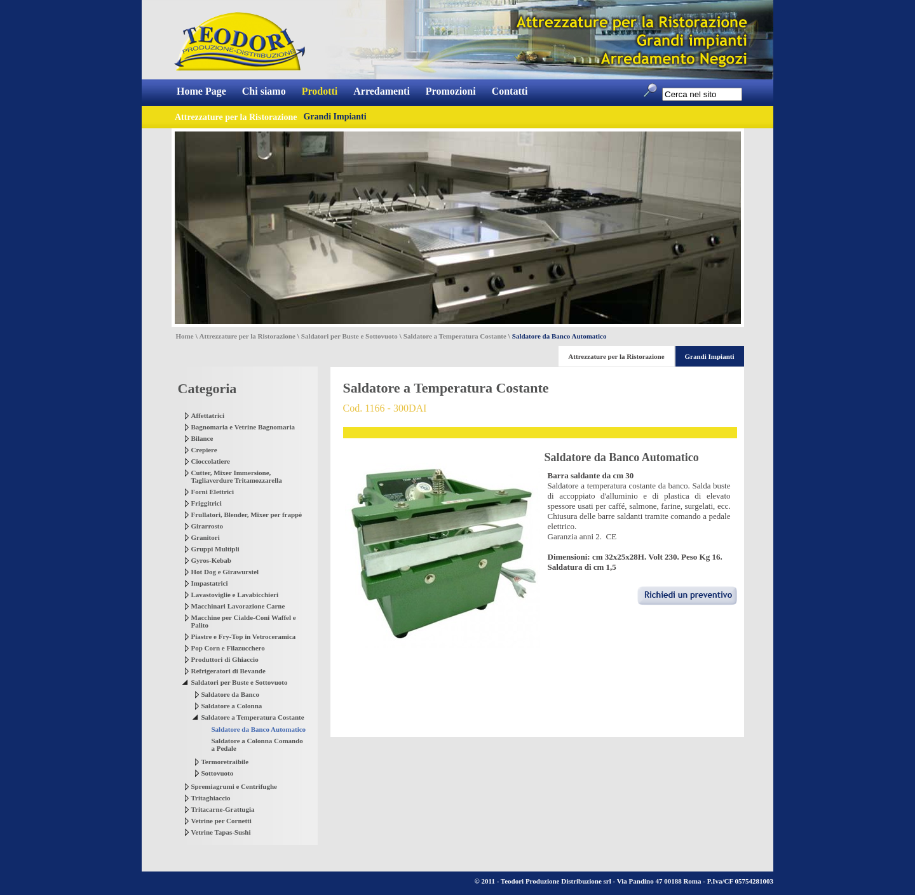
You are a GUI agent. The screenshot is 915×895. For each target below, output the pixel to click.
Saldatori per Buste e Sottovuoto (349, 336)
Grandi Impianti (334, 116)
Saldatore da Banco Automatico (259, 729)
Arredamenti (381, 91)
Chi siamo (264, 91)
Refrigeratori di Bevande (228, 671)
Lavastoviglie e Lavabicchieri (234, 594)
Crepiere (204, 450)
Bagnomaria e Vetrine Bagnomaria (243, 427)
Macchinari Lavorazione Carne (238, 606)
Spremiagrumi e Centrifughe (234, 786)
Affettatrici (208, 415)
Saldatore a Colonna (231, 706)
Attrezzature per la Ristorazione (247, 336)
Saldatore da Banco (230, 694)
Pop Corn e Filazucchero (228, 648)
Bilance (202, 438)
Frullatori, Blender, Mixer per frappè (246, 514)
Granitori (205, 537)
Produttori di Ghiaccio (225, 659)
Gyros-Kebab (211, 560)
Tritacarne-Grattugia (223, 809)
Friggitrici (206, 503)
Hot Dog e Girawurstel (225, 571)
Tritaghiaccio (211, 798)
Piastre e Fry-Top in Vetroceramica (243, 636)
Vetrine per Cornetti (221, 820)
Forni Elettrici (212, 491)
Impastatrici (209, 583)
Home (185, 336)
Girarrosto (207, 526)
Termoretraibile (225, 761)
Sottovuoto (217, 773)
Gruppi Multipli (215, 549)
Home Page (201, 91)
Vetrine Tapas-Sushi (221, 832)
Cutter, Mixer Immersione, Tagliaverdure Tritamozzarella (236, 476)
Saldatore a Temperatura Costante (454, 336)
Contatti (510, 91)
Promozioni (451, 91)
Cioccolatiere (211, 461)
